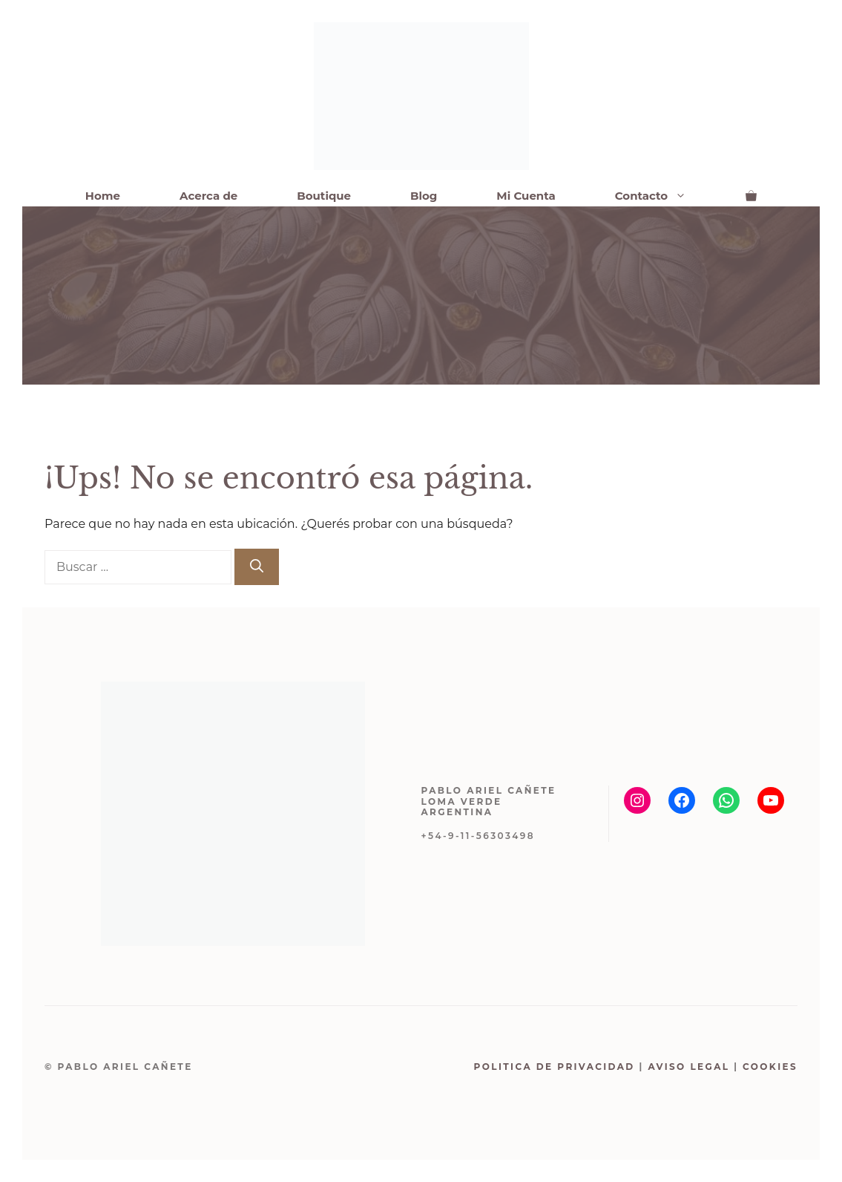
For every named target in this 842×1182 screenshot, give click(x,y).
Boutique (324, 196)
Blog (423, 196)
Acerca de (208, 196)
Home (102, 196)
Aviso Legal (688, 1066)
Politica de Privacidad (554, 1066)
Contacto (665, 196)
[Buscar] (256, 567)
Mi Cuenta (525, 196)
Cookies (770, 1066)
